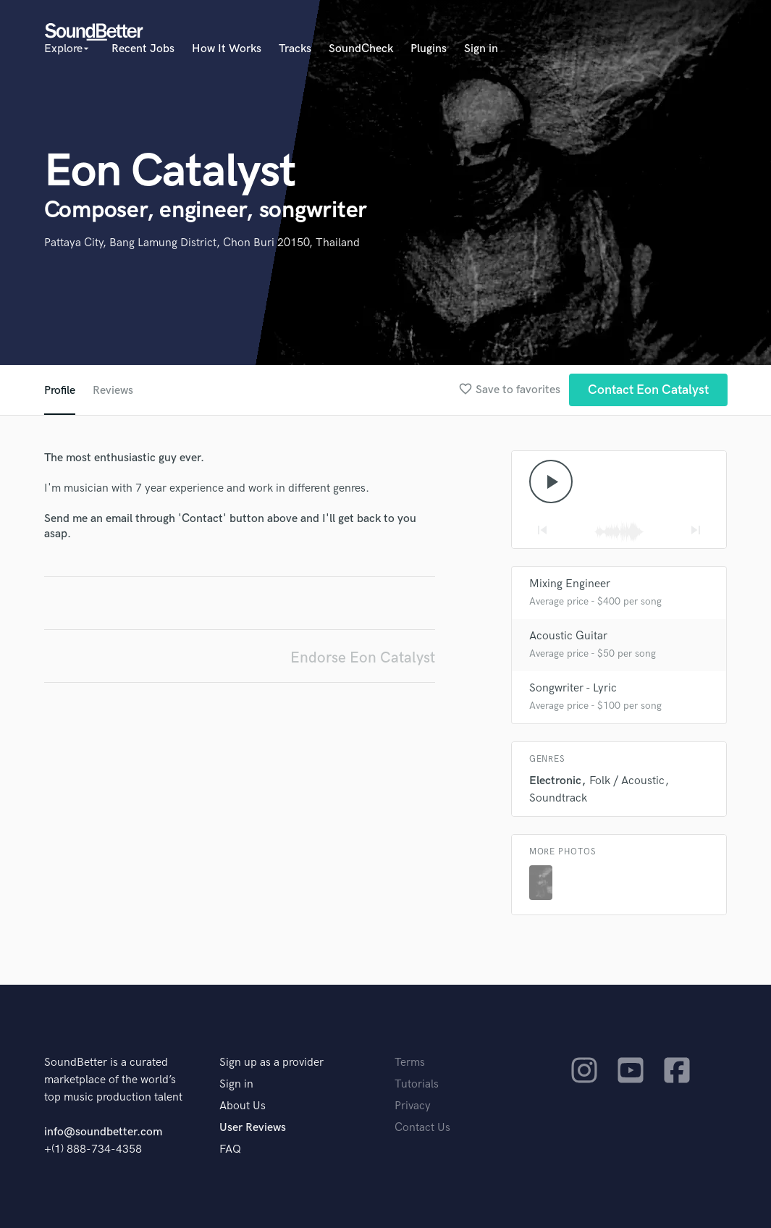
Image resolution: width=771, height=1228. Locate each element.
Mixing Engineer (569, 584)
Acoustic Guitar (568, 636)
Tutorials (417, 1084)
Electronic (555, 781)
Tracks (295, 49)
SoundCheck (361, 49)
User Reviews (252, 1128)
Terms (410, 1062)
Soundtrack (558, 798)
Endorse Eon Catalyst (362, 658)
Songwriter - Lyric (573, 688)
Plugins (428, 49)
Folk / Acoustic (627, 781)
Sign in (481, 49)
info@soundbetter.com (103, 1132)
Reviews (113, 391)
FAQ (230, 1149)
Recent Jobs (142, 49)
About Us (242, 1106)
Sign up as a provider (271, 1062)
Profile (59, 391)
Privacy (413, 1106)
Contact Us (422, 1128)
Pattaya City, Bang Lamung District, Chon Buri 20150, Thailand (202, 243)
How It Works (226, 49)
